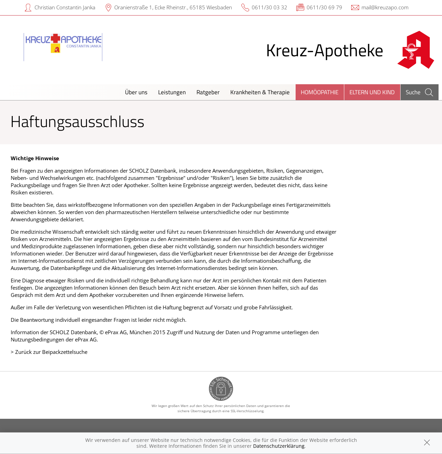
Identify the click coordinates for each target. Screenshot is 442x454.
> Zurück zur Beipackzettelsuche (49, 351)
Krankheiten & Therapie (260, 92)
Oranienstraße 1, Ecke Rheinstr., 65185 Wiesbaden (173, 7)
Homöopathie (319, 92)
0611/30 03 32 (269, 7)
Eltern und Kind (372, 92)
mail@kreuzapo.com (385, 7)
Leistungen (172, 92)
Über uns (136, 92)
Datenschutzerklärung (279, 446)
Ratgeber (208, 92)
